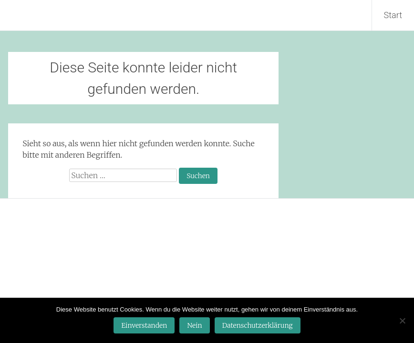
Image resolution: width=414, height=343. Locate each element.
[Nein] (402, 320)
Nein (194, 325)
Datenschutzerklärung (257, 325)
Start (393, 15)
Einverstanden (144, 325)
